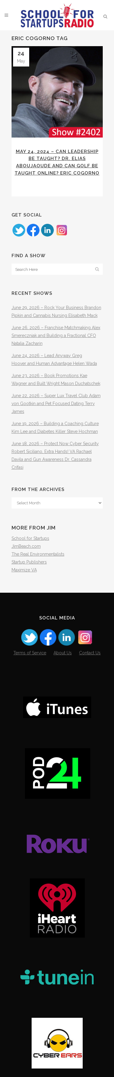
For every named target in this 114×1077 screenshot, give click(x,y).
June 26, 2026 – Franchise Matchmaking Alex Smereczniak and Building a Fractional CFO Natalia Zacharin (56, 335)
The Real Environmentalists (38, 554)
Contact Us (90, 652)
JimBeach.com (26, 546)
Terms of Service (29, 652)
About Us (63, 652)
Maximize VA (24, 569)
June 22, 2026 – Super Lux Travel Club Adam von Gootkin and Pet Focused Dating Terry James (56, 403)
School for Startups (30, 538)
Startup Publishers (29, 562)
